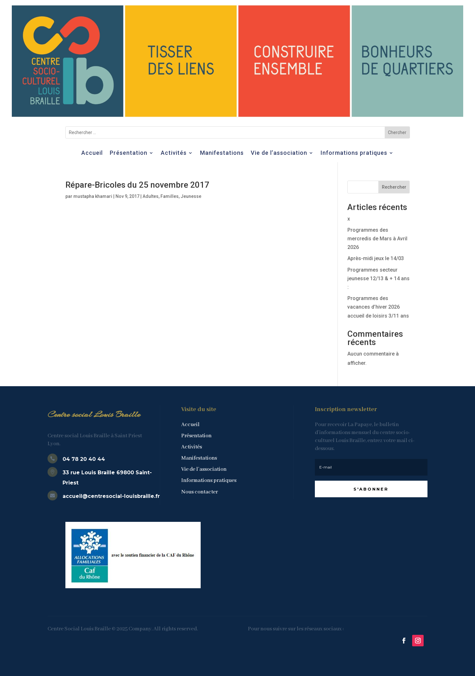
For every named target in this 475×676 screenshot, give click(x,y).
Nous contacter (199, 492)
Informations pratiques (354, 153)
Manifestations (222, 153)
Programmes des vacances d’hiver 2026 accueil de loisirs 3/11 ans (378, 307)
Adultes (151, 196)
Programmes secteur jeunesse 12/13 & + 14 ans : (378, 278)
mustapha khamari (92, 196)
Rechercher (394, 187)
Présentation (128, 153)
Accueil (92, 153)
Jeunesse (191, 196)
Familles (169, 196)
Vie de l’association (279, 153)
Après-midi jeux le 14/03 (375, 258)
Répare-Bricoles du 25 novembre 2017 (137, 185)
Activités (174, 153)
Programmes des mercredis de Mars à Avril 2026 (377, 238)
